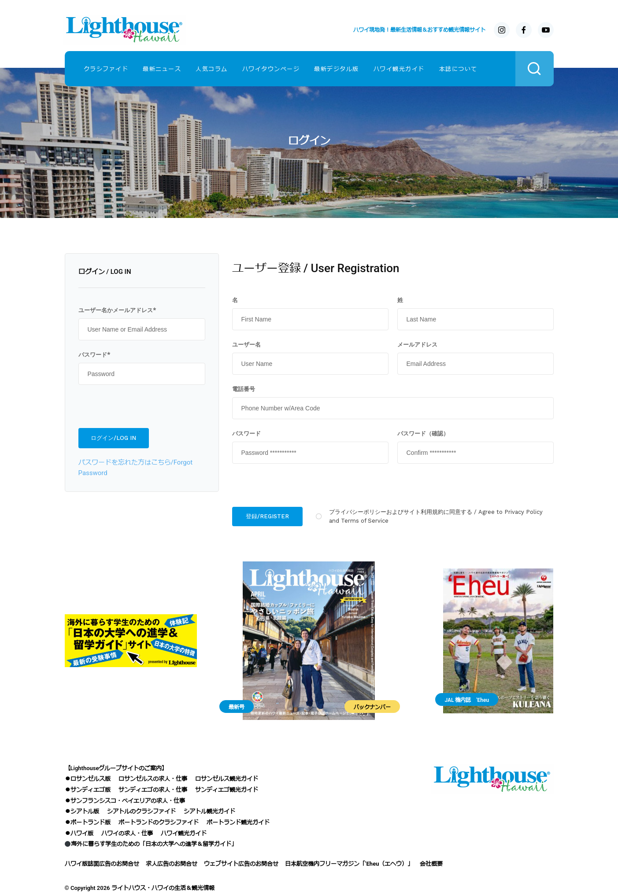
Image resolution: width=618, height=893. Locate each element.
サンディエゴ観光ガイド (226, 789)
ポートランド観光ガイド (238, 822)
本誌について (458, 69)
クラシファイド (106, 69)
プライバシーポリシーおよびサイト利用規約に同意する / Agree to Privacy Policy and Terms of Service (436, 516)
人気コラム (212, 69)
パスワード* (94, 354)
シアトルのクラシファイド (141, 811)
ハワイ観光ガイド (399, 69)
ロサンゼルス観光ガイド (226, 778)
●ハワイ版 (79, 833)
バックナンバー (372, 707)
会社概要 (431, 863)
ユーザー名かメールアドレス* (117, 310)
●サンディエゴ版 (88, 789)
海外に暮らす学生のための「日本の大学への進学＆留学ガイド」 (151, 844)
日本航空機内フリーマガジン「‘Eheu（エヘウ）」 (349, 863)
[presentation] (141, 406)
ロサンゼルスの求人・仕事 (152, 778)
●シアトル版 (82, 811)
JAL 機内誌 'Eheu (466, 700)
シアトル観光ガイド (209, 811)
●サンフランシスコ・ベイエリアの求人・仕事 (125, 800)
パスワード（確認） (423, 433)
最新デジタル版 (336, 69)
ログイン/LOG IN (113, 438)
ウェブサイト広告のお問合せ (241, 863)
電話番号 (243, 389)
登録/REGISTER (267, 516)
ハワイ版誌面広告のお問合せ (102, 863)
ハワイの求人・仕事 (127, 833)
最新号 (236, 707)
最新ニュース (162, 69)
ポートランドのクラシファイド (158, 822)
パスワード (246, 433)
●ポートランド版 (88, 822)
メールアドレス (417, 344)
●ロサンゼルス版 (88, 778)
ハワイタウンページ (271, 69)
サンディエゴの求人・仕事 (152, 789)
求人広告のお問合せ (171, 863)
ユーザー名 (246, 344)
